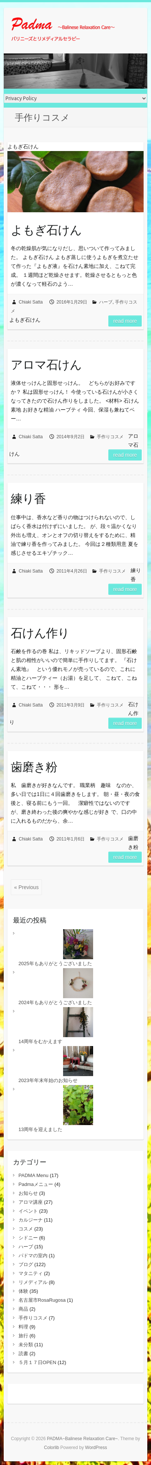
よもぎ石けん (46, 229)
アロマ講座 (31, 1202)
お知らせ (28, 1193)
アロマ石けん (46, 364)
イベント (28, 1211)
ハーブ (105, 302)
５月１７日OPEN (37, 1362)
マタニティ (31, 1273)
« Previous (26, 887)
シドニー (28, 1238)
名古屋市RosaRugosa (42, 1300)
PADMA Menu (34, 1175)
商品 (23, 1309)
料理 (23, 1327)
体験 (23, 1291)
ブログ (26, 1264)
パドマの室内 (33, 1255)
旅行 (23, 1335)
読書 (23, 1353)
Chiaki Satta (31, 302)
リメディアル (33, 1282)
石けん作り (40, 632)
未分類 (26, 1344)
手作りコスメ (110, 436)
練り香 (28, 498)
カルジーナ (31, 1220)
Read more (125, 321)
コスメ (26, 1229)
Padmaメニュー (36, 1184)
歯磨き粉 (34, 766)
